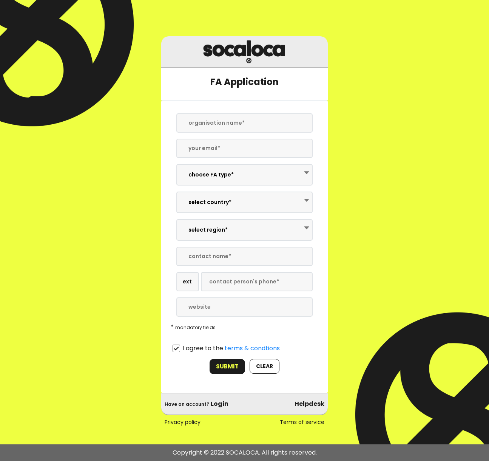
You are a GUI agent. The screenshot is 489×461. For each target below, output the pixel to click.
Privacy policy (183, 422)
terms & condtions (252, 348)
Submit (227, 366)
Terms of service (302, 422)
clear (264, 366)
